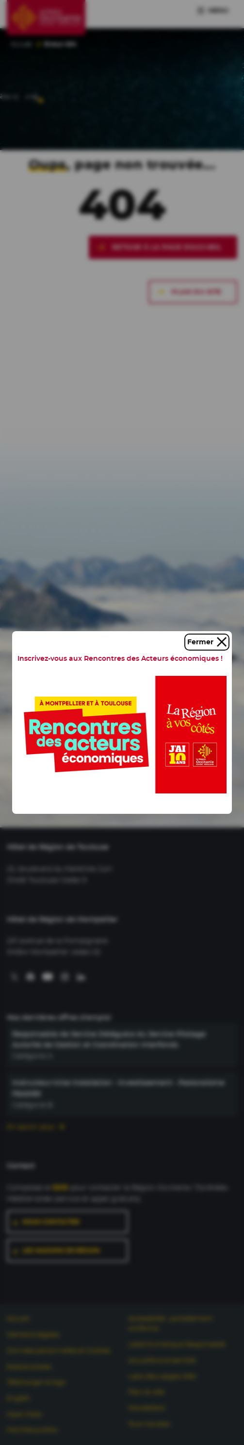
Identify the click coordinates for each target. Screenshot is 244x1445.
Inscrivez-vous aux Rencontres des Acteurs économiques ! (120, 658)
